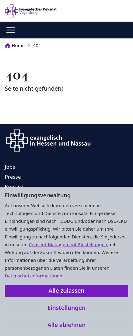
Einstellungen (66, 308)
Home (15, 45)
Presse (13, 176)
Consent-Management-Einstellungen (69, 244)
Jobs (10, 166)
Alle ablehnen (67, 325)
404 (37, 45)
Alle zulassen (66, 291)
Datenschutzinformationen (34, 276)
